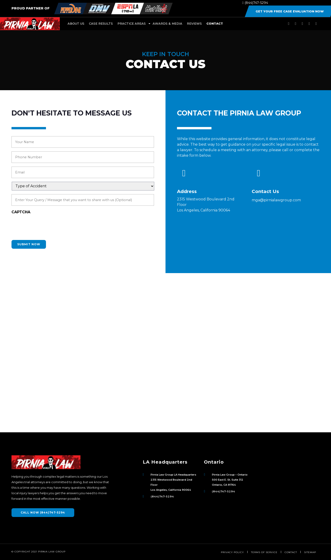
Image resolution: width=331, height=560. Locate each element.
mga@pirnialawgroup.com (276, 200)
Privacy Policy (232, 552)
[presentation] (46, 227)
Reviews (194, 23)
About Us (76, 23)
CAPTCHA (20, 212)
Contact (214, 23)
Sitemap (310, 552)
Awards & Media (167, 23)
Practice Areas (131, 23)
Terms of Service (264, 552)
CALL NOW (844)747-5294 (43, 512)
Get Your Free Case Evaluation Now (290, 11)
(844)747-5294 (255, 3)
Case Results (101, 23)
